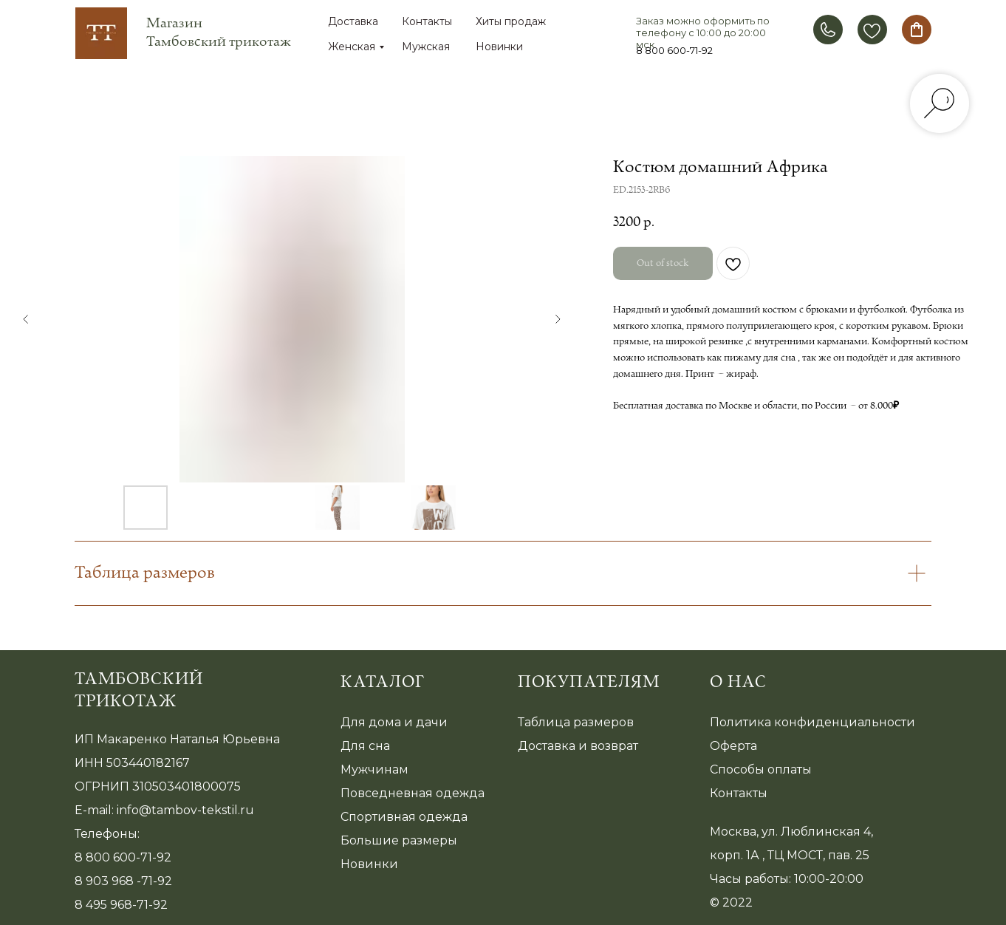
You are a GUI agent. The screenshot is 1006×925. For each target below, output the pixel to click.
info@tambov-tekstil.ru (185, 810)
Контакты (427, 21)
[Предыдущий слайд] (26, 319)
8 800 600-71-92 (674, 50)
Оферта (733, 746)
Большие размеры (399, 840)
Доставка (353, 21)
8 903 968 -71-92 (123, 881)
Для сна (365, 746)
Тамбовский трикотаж (139, 690)
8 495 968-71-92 (121, 905)
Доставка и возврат (578, 746)
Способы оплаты (761, 769)
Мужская (426, 46)
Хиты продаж (511, 21)
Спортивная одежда (404, 817)
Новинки (499, 46)
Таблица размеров (576, 722)
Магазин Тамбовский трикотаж (218, 32)
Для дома (371, 722)
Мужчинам (374, 769)
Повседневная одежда (413, 793)
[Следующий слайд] (558, 319)
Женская (351, 46)
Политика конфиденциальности (812, 722)
